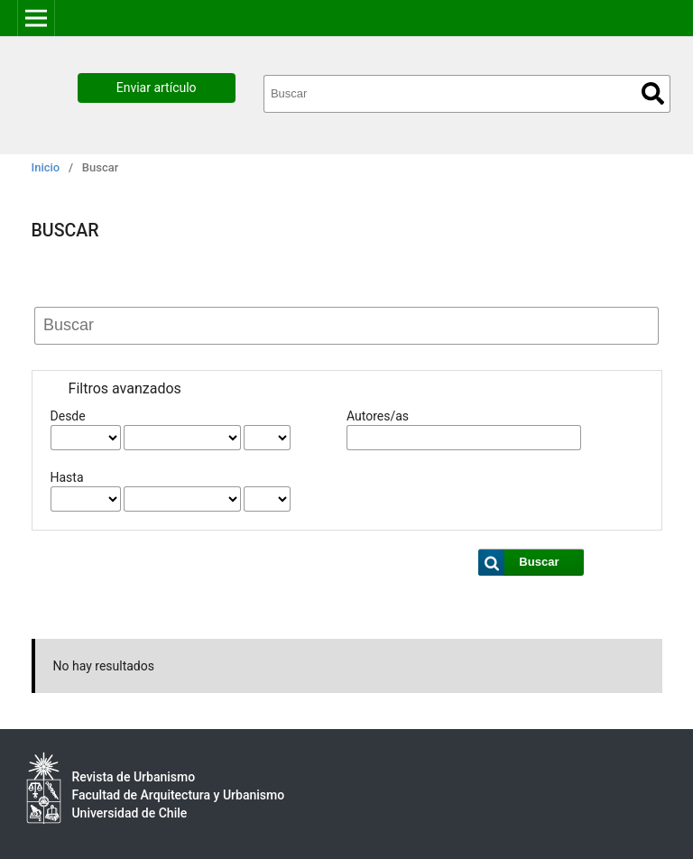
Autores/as (377, 416)
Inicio (46, 167)
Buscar (653, 93)
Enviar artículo (156, 87)
